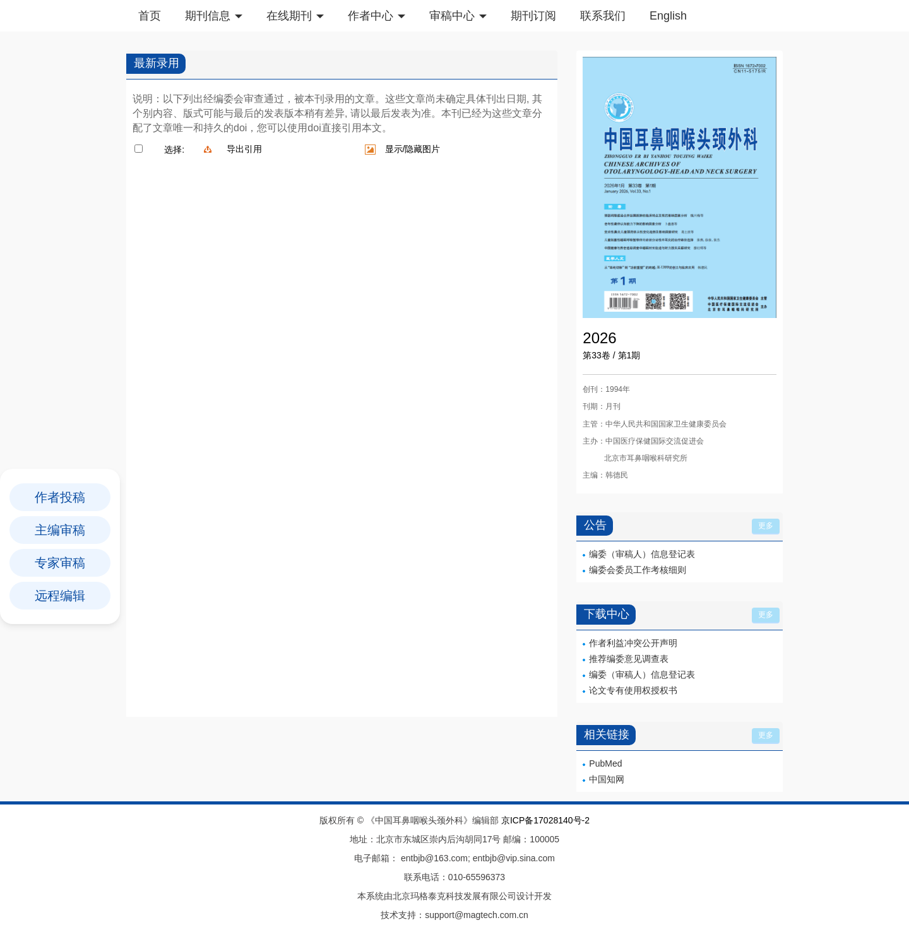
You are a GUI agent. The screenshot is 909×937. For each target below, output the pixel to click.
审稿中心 (458, 15)
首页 (149, 15)
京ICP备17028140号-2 (545, 820)
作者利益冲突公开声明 (633, 643)
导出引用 (244, 149)
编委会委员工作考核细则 (637, 570)
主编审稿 (60, 530)
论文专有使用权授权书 (633, 690)
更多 (765, 525)
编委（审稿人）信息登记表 (642, 554)
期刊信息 (213, 15)
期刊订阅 (533, 15)
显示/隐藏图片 (413, 149)
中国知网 (606, 779)
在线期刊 (295, 15)
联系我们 (603, 15)
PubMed (605, 763)
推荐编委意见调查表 (628, 659)
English (668, 15)
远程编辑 (60, 596)
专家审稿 (60, 563)
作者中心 (376, 15)
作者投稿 (60, 497)
